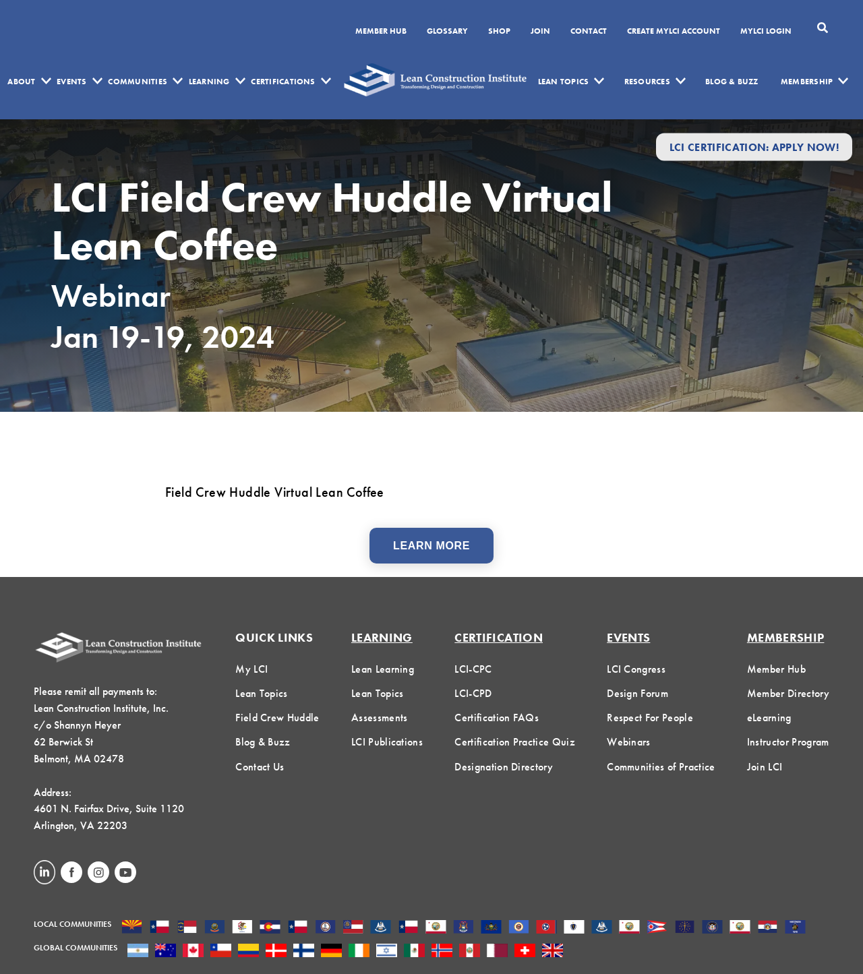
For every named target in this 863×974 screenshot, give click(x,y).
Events (71, 81)
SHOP (499, 31)
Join (540, 31)
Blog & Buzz (731, 81)
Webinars (629, 742)
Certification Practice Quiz (514, 742)
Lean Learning (382, 669)
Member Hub (381, 31)
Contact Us (259, 767)
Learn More (431, 545)
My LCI (251, 669)
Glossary (447, 31)
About (21, 81)
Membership (807, 81)
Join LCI (765, 767)
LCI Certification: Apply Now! (754, 147)
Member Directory (788, 693)
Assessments (379, 717)
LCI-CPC (473, 669)
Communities (137, 81)
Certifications (283, 81)
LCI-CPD (473, 693)
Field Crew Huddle (277, 717)
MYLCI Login (766, 31)
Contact (588, 31)
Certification (498, 637)
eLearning (769, 717)
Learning (209, 81)
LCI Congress (636, 669)
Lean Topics (563, 81)
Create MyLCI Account (673, 31)
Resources (647, 81)
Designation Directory (503, 767)
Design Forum (637, 693)
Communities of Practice (661, 767)
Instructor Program (788, 742)
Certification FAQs (496, 717)
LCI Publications (387, 742)
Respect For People (650, 717)
